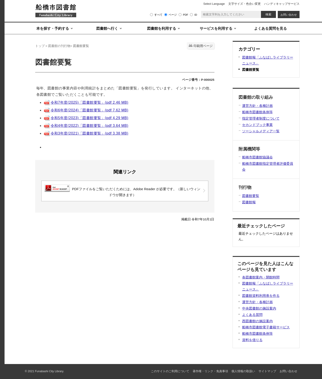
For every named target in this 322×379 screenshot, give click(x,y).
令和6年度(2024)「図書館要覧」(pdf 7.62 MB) (86, 110)
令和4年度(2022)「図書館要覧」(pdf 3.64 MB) (86, 126)
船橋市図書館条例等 (257, 333)
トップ (40, 46)
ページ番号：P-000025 (198, 79)
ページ (173, 14)
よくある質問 (252, 315)
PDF (185, 14)
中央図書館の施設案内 (259, 308)
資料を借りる (252, 340)
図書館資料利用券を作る (261, 296)
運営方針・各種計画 (257, 302)
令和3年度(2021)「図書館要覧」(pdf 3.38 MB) (86, 133)
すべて (158, 14)
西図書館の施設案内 (257, 321)
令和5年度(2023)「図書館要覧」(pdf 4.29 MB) (86, 118)
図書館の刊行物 (59, 46)
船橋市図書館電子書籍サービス (266, 327)
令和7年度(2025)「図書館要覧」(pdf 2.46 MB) (86, 102)
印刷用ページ (203, 46)
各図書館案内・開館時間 (261, 277)
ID (195, 14)
